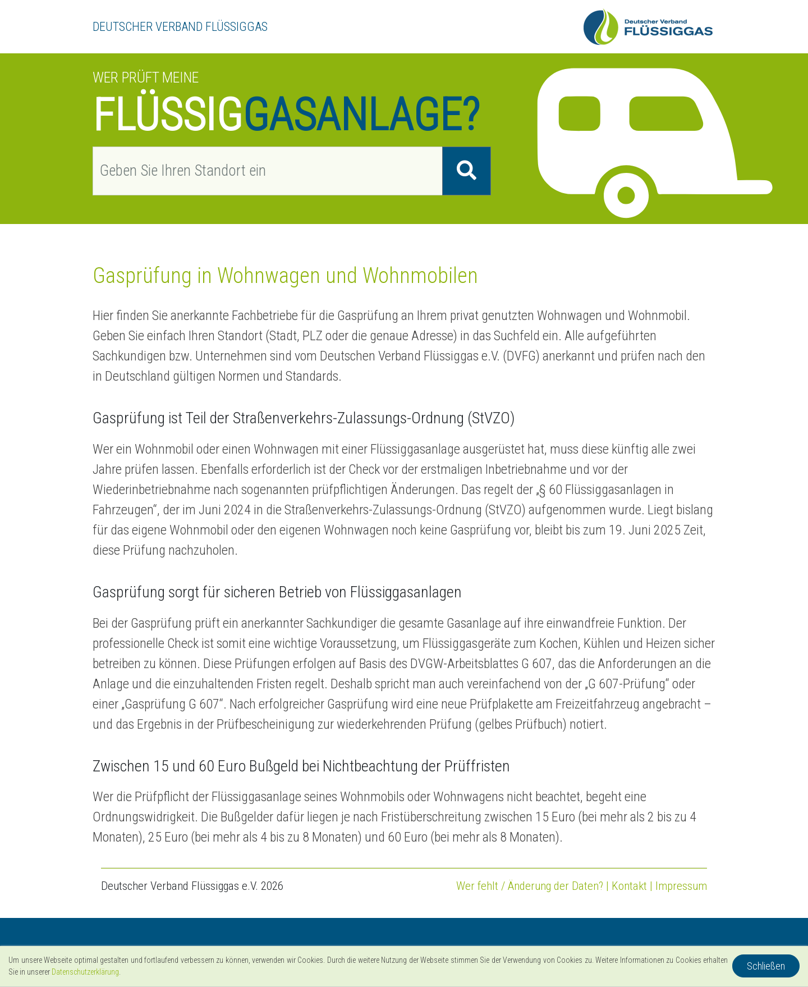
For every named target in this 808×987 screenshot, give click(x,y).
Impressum (681, 886)
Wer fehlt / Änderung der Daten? (529, 886)
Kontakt (629, 886)
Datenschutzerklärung (85, 971)
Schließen (766, 966)
